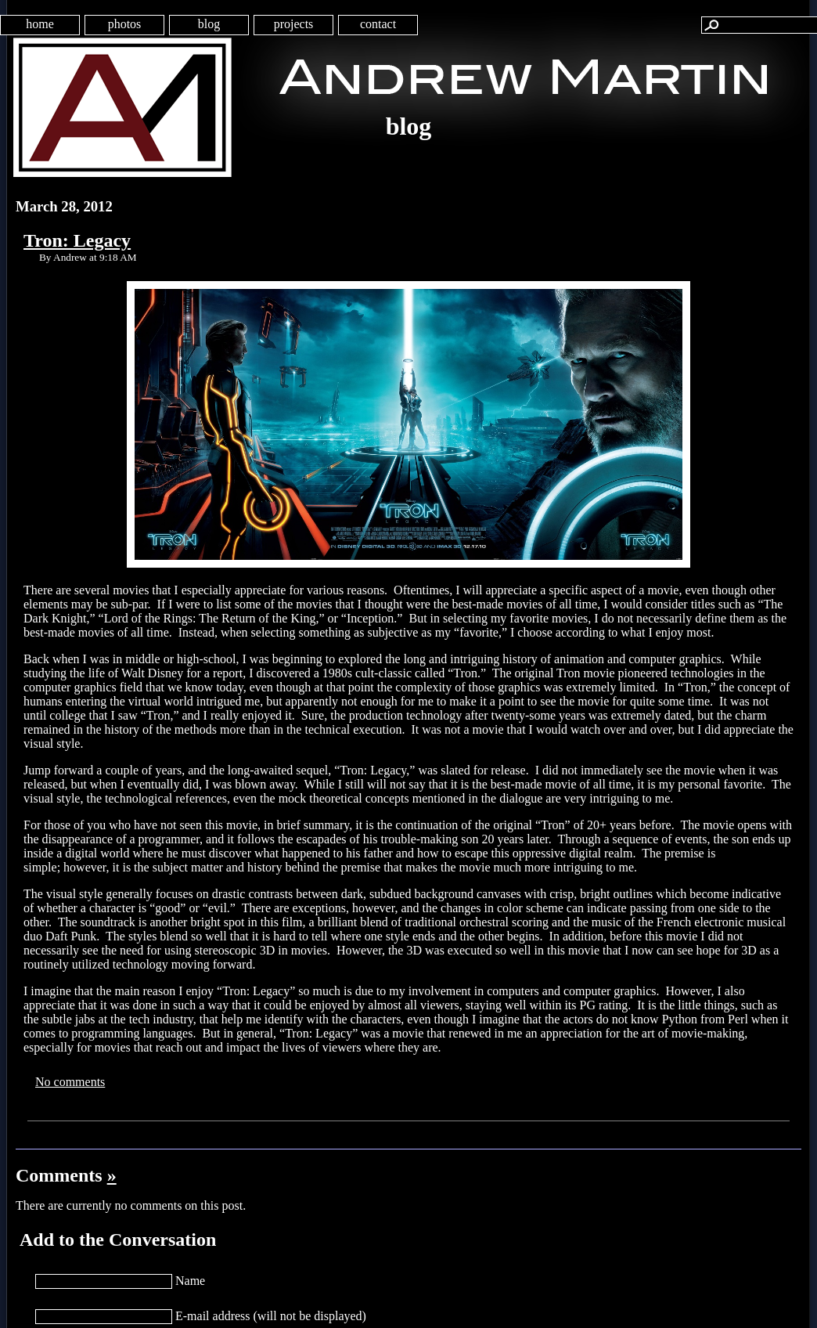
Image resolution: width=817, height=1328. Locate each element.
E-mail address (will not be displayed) (270, 1316)
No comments (70, 1081)
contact (378, 24)
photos (125, 24)
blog (209, 24)
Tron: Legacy (77, 240)
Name (190, 1280)
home (40, 24)
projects (294, 24)
